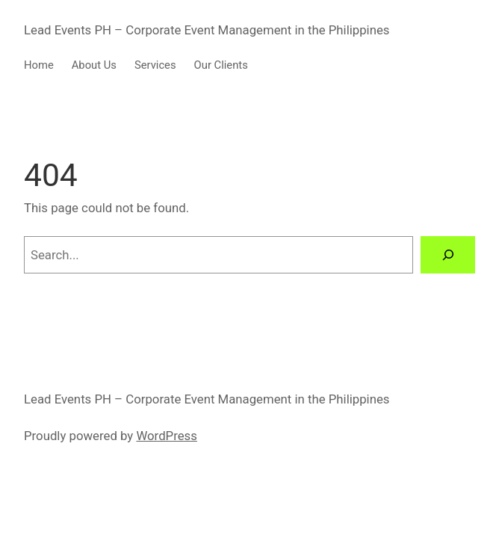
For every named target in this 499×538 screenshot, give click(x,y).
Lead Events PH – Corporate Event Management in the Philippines (207, 29)
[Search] (448, 254)
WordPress (166, 435)
